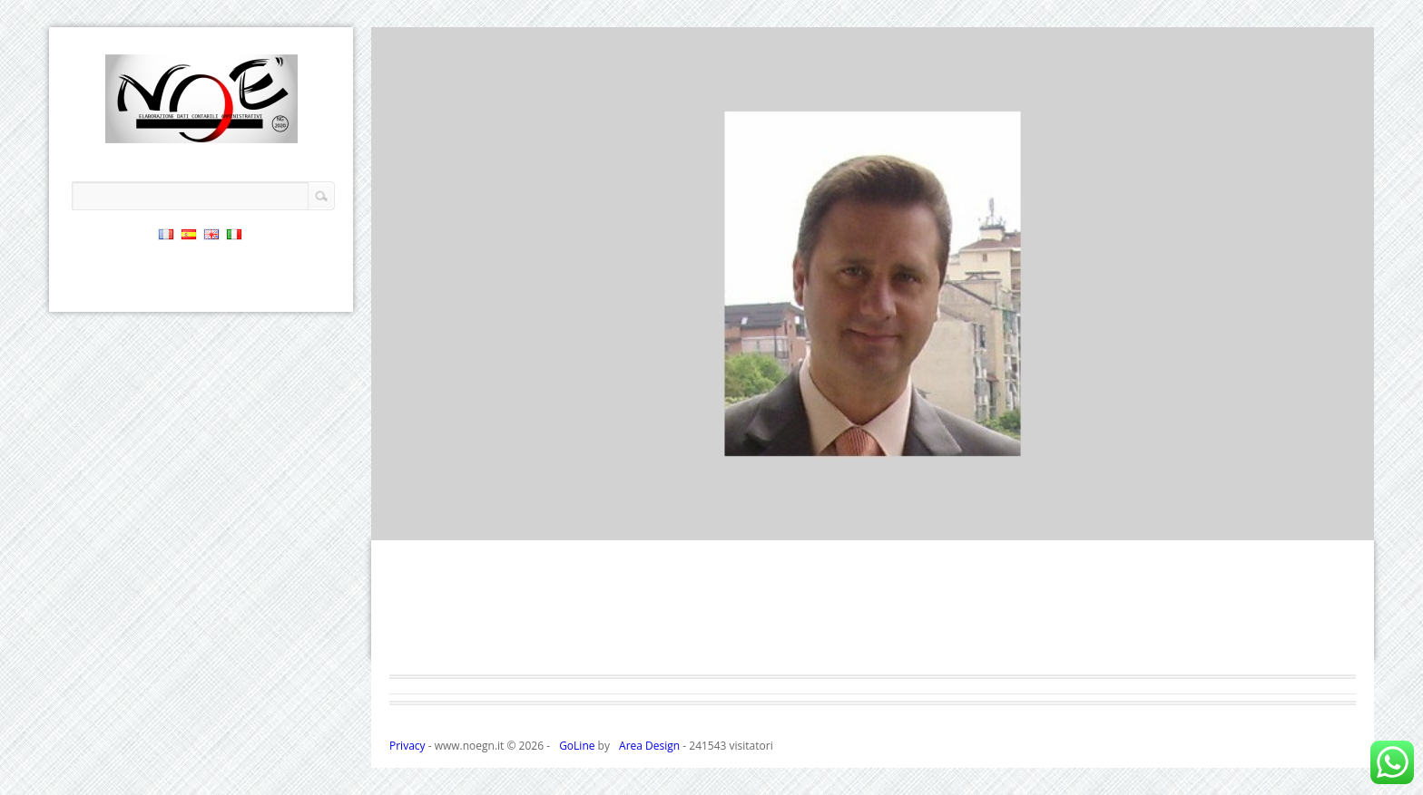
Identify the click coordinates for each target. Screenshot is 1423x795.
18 (793, 522)
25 (958, 522)
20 (840, 522)
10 (604, 522)
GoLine (576, 745)
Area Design (649, 745)
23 (911, 522)
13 (675, 522)
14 (699, 522)
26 (982, 522)
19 (817, 522)
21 (864, 522)
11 (628, 522)
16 (746, 522)
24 (935, 522)
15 (722, 522)
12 (652, 522)
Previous (1348, 480)
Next (1348, 514)
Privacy (407, 745)
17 (770, 522)
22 (887, 522)
